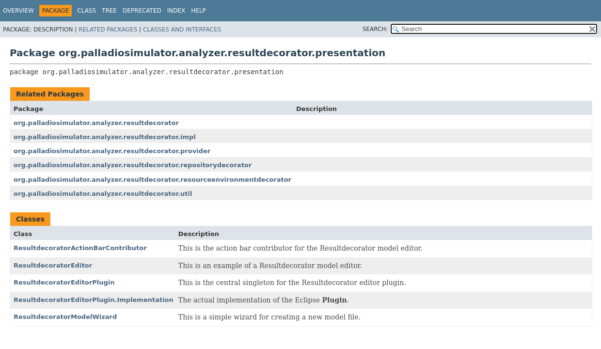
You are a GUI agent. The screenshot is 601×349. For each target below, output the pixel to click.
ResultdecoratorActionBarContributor (80, 248)
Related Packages (108, 29)
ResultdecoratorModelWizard (65, 316)
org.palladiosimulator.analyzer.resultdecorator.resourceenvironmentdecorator (152, 179)
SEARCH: (375, 29)
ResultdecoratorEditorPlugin (64, 282)
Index (176, 10)
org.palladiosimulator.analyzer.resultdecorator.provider (112, 151)
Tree (109, 10)
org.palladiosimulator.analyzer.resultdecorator (96, 123)
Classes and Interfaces (182, 29)
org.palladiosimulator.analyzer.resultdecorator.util (103, 193)
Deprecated (142, 10)
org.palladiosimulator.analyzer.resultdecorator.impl (105, 137)
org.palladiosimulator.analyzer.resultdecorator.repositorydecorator (133, 165)
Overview (18, 10)
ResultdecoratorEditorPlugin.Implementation (94, 299)
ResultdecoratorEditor (53, 265)
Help (198, 10)
